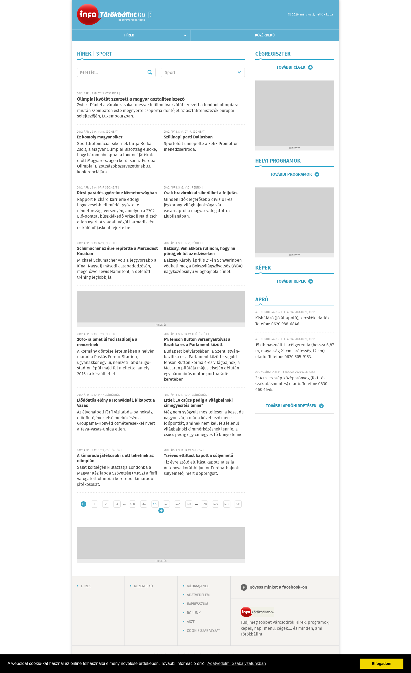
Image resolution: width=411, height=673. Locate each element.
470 (155, 504)
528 (204, 504)
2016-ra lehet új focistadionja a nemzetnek (107, 342)
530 (226, 504)
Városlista (150, 15)
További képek (291, 281)
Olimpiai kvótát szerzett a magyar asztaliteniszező (131, 99)
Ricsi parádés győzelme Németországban (117, 193)
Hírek (129, 35)
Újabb (83, 504)
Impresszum (197, 604)
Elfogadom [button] (381, 663)
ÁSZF (191, 622)
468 (132, 504)
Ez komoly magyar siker (99, 137)
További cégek (291, 67)
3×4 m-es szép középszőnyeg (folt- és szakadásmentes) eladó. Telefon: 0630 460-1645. (291, 384)
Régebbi (161, 510)
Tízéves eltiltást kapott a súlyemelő (198, 456)
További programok (291, 174)
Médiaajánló (198, 586)
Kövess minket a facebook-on (278, 587)
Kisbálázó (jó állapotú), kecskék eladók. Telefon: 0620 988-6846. (293, 321)
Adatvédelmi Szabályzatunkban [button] (236, 663)
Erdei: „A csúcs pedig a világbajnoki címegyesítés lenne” (198, 403)
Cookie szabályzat (203, 631)
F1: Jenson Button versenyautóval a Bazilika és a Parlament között (197, 342)
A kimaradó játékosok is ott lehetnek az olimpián (115, 458)
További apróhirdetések (291, 405)
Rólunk (194, 613)
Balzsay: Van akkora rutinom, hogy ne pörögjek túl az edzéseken (199, 251)
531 (238, 504)
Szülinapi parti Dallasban (188, 137)
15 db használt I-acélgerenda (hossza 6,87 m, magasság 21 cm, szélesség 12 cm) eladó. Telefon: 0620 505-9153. (294, 351)
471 (166, 504)
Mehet (150, 72)
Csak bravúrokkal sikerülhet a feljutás (200, 193)
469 (144, 504)
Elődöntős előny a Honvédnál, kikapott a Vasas (116, 403)
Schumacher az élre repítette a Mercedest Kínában (117, 251)
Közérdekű (265, 35)
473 (189, 504)
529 (215, 504)
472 (177, 504)
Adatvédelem (198, 595)
